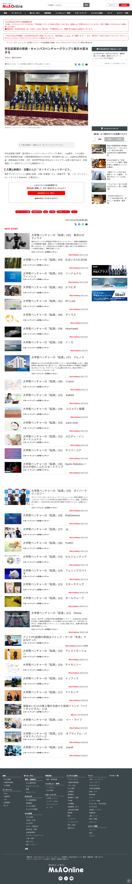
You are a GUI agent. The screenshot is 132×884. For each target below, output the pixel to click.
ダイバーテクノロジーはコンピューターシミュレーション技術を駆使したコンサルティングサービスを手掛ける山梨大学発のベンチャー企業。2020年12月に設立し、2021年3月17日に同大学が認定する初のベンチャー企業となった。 (59, 500)
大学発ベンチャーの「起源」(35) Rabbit (48, 395)
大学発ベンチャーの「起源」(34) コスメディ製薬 (53, 409)
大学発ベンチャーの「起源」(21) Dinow (56, 613)
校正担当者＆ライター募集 (77, 857)
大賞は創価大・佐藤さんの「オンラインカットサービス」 (42, 145)
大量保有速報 (8, 782)
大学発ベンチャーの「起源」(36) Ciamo (48, 381)
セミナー (92, 836)
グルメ (91, 797)
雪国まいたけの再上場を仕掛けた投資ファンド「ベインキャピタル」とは (55, 707)
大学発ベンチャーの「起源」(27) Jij (45, 529)
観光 (69, 816)
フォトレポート (94, 782)
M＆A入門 (28, 796)
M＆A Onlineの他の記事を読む (76, 220)
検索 (86, 5)
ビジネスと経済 (97, 13)
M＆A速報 (7, 779)
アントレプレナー (52, 804)
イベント (92, 830)
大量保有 (7, 796)
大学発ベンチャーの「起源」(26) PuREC (48, 543)
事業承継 (47, 13)
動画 (27, 789)
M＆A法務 (29, 817)
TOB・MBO (72, 785)
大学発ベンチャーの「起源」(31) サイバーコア (52, 450)
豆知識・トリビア (95, 810)
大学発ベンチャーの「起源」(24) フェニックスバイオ (55, 571)
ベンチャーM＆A (52, 801)
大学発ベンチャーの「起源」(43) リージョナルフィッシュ (52, 274)
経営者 (70, 813)
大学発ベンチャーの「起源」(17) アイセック (52, 692)
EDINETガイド (94, 785)
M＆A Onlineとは (39, 857)
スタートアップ (80, 13)
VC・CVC (49, 807)
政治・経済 (71, 825)
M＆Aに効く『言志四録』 (98, 803)
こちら (67, 35)
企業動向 (71, 791)
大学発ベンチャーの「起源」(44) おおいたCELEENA (55, 259)
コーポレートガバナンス (34, 835)
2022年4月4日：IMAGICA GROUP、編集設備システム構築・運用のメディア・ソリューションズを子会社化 (109, 55)
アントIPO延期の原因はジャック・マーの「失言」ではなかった (54, 638)
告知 (90, 833)
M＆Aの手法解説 (32, 809)
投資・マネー (93, 791)
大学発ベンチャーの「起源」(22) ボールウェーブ (53, 598)
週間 (109, 139)
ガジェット (93, 822)
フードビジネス (73, 822)
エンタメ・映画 (94, 800)
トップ (9, 42)
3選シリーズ (93, 816)
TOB (5, 799)
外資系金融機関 (94, 788)
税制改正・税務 (31, 829)
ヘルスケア (71, 819)
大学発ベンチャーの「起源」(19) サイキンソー (52, 664)
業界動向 (71, 794)
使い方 (6, 805)
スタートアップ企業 (22, 212)
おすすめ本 (93, 807)
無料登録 (124, 5)
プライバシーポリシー (53, 857)
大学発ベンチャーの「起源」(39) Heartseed (50, 328)
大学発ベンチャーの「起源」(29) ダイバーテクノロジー (59, 492)
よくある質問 (30, 806)
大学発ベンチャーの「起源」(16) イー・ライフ (52, 719)
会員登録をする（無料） (46, 193)
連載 (26, 849)
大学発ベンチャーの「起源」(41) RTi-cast (49, 301)
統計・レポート (31, 844)
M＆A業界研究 (31, 783)
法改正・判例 (30, 820)
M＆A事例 (49, 790)
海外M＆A (71, 828)
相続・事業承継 (51, 779)
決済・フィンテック (96, 779)
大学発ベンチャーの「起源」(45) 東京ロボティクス (57, 236)
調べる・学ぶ (35, 13)
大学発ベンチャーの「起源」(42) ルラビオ (49, 287)
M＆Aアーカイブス (32, 786)
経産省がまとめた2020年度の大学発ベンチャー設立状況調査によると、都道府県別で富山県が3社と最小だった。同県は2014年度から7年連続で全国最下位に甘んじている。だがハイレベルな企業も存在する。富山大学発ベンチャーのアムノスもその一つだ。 (59, 366)
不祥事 (70, 800)
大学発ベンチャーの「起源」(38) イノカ (48, 342)
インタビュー (51, 787)
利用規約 (64, 857)
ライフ (109, 13)
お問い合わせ (98, 857)
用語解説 (29, 803)
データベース (16, 13)
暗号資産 (92, 794)
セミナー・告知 (122, 13)
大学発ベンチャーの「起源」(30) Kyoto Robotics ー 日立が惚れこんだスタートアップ (55, 465)
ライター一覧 (114, 775)
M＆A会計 (29, 823)
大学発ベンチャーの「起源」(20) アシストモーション (55, 652)
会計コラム (30, 841)
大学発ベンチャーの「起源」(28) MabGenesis (51, 515)
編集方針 (29, 857)
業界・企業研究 (30, 779)
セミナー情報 (92, 826)
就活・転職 (93, 819)
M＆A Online (16, 57)
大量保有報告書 (73, 782)
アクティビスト (73, 779)
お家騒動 (71, 803)
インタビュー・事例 (62, 13)
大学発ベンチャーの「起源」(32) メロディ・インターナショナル (53, 437)
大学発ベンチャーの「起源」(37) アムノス (57, 357)
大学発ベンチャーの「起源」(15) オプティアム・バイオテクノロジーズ (55, 734)
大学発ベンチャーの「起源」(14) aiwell (48, 747)
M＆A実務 (28, 813)
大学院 (52, 212)
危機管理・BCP (73, 807)
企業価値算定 (30, 832)
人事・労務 (30, 838)
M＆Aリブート (31, 792)
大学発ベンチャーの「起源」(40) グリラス (49, 314)
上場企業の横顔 (73, 810)
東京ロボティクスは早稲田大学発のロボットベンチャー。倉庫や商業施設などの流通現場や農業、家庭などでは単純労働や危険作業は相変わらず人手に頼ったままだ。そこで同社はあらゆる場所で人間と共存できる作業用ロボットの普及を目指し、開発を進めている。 (59, 245)
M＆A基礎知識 (31, 800)
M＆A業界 (71, 788)
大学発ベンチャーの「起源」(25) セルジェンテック (55, 556)
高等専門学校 (36, 212)
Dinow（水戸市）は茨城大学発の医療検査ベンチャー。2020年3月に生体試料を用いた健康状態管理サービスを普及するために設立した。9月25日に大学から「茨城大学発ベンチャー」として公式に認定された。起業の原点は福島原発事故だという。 (59, 622)
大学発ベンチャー (33, 42)
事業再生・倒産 (73, 797)
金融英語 (92, 813)
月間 (119, 139)
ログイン (112, 5)
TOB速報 (7, 785)
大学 (45, 212)
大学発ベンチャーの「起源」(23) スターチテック (53, 584)
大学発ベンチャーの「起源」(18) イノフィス (51, 678)
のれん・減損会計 (32, 826)
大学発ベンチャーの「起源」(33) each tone (50, 422)
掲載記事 (90, 857)
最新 (99, 139)
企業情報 (7, 802)
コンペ (74, 212)
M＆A (5, 793)
